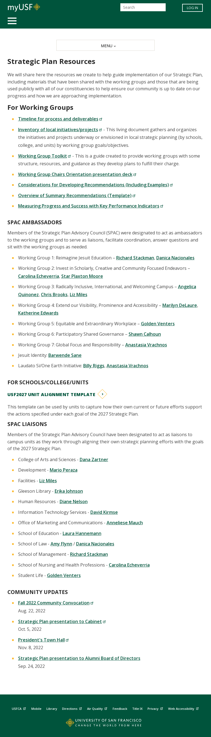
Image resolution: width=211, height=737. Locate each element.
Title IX (137, 709)
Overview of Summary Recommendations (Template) (77, 195)
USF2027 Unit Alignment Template (51, 394)
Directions (72, 708)
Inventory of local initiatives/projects (60, 130)
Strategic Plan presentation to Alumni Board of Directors (79, 658)
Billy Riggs (93, 366)
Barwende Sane (65, 355)
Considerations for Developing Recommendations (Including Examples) (95, 185)
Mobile (36, 709)
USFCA (19, 708)
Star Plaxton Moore (82, 276)
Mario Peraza (63, 470)
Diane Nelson (74, 501)
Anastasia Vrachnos (146, 345)
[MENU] (105, 45)
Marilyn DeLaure (179, 305)
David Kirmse (104, 512)
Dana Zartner (94, 459)
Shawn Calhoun (145, 334)
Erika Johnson (69, 491)
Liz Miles (78, 295)
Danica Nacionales (175, 258)
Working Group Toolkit (44, 156)
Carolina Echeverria (38, 276)
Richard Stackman (135, 258)
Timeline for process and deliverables (60, 119)
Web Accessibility (184, 708)
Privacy (156, 708)
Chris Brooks (54, 295)
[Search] (143, 7)
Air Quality (98, 708)
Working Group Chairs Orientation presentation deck (77, 174)
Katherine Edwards (38, 313)
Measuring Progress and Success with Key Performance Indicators (90, 206)
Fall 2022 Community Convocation (56, 603)
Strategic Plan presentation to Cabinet (62, 621)
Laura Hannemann (82, 533)
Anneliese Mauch (125, 523)
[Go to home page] (105, 724)
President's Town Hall (43, 640)
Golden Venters (158, 324)
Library (51, 709)
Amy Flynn (61, 544)
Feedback (120, 709)
